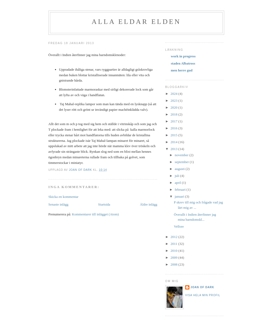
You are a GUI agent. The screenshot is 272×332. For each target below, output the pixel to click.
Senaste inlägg (58, 204)
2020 (174, 107)
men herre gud (181, 70)
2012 (174, 237)
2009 (174, 257)
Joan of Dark (202, 287)
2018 (174, 114)
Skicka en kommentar (63, 197)
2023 (174, 101)
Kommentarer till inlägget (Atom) (95, 214)
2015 (174, 135)
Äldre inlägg (148, 204)
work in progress (183, 56)
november (182, 155)
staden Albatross (183, 63)
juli (177, 176)
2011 (174, 244)
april (178, 183)
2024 (174, 94)
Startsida (104, 204)
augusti (180, 169)
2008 (174, 264)
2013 (174, 149)
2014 (174, 142)
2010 (174, 251)
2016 (174, 128)
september (182, 162)
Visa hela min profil (202, 295)
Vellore (179, 226)
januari (180, 196)
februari (180, 189)
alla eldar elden (136, 21)
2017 (174, 121)
